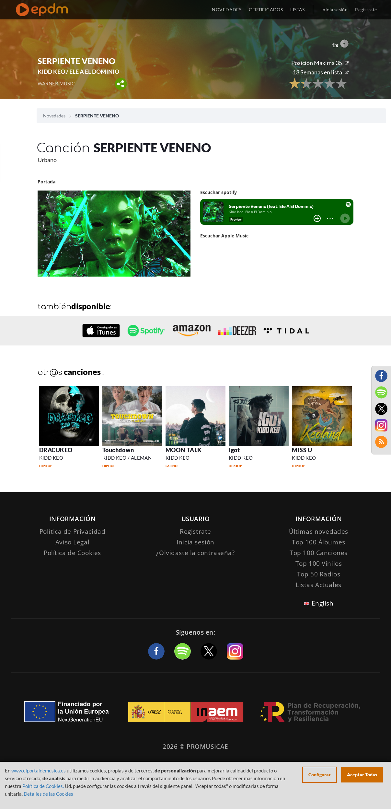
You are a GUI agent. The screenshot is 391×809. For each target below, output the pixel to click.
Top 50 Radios (318, 574)
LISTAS (297, 9)
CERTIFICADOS (266, 9)
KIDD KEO (51, 458)
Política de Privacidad (73, 531)
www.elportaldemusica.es (38, 770)
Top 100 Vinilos (318, 563)
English (323, 603)
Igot (234, 450)
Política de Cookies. (43, 786)
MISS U (302, 450)
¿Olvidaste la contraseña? (195, 553)
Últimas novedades (318, 531)
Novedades (54, 115)
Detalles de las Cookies (48, 794)
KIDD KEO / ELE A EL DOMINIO (78, 71)
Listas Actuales (318, 585)
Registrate (195, 531)
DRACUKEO (56, 450)
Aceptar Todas (362, 774)
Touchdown (118, 450)
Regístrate (366, 9)
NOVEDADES (226, 9)
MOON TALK (184, 450)
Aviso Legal (72, 542)
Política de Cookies (72, 553)
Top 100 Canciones (319, 553)
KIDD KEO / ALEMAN (127, 458)
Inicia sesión (334, 9)
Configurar (319, 774)
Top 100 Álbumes (318, 542)
